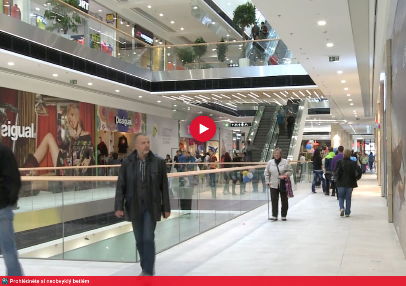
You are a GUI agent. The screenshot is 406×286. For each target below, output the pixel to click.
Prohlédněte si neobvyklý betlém (49, 281)
